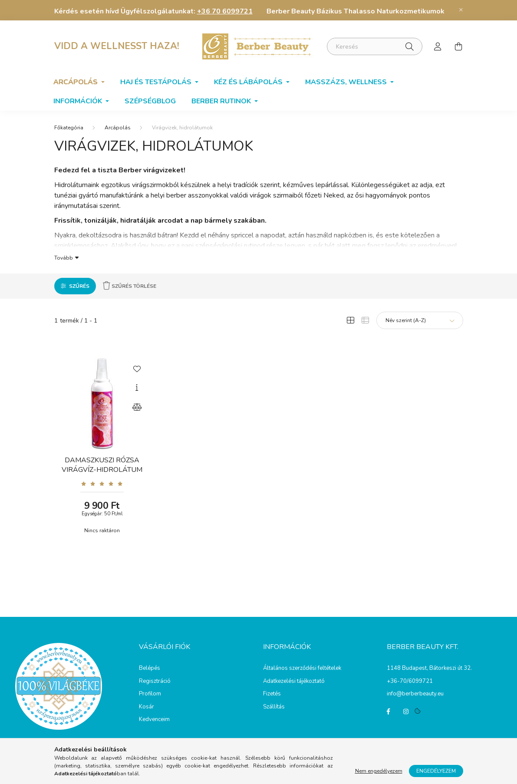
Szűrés (79, 286)
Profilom (150, 694)
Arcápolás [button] (76, 82)
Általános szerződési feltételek (302, 668)
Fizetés (272, 694)
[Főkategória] (68, 127)
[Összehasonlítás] (136, 407)
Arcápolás (118, 127)
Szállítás (274, 707)
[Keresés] (374, 46)
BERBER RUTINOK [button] (222, 101)
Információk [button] (78, 101)
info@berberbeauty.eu (415, 694)
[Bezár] (461, 9)
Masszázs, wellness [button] (347, 82)
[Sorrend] (419, 320)
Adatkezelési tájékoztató (294, 681)
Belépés (149, 668)
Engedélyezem (436, 771)
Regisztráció (155, 681)
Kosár (146, 707)
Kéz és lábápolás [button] (249, 82)
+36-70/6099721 (410, 681)
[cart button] (459, 46)
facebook (388, 711)
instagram (406, 711)
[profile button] (438, 46)
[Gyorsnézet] (136, 387)
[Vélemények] (102, 483)
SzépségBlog (150, 101)
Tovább (63, 257)
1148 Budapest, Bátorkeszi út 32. (429, 668)
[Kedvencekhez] (136, 368)
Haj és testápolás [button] (156, 82)
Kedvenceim (154, 719)
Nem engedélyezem (378, 771)
